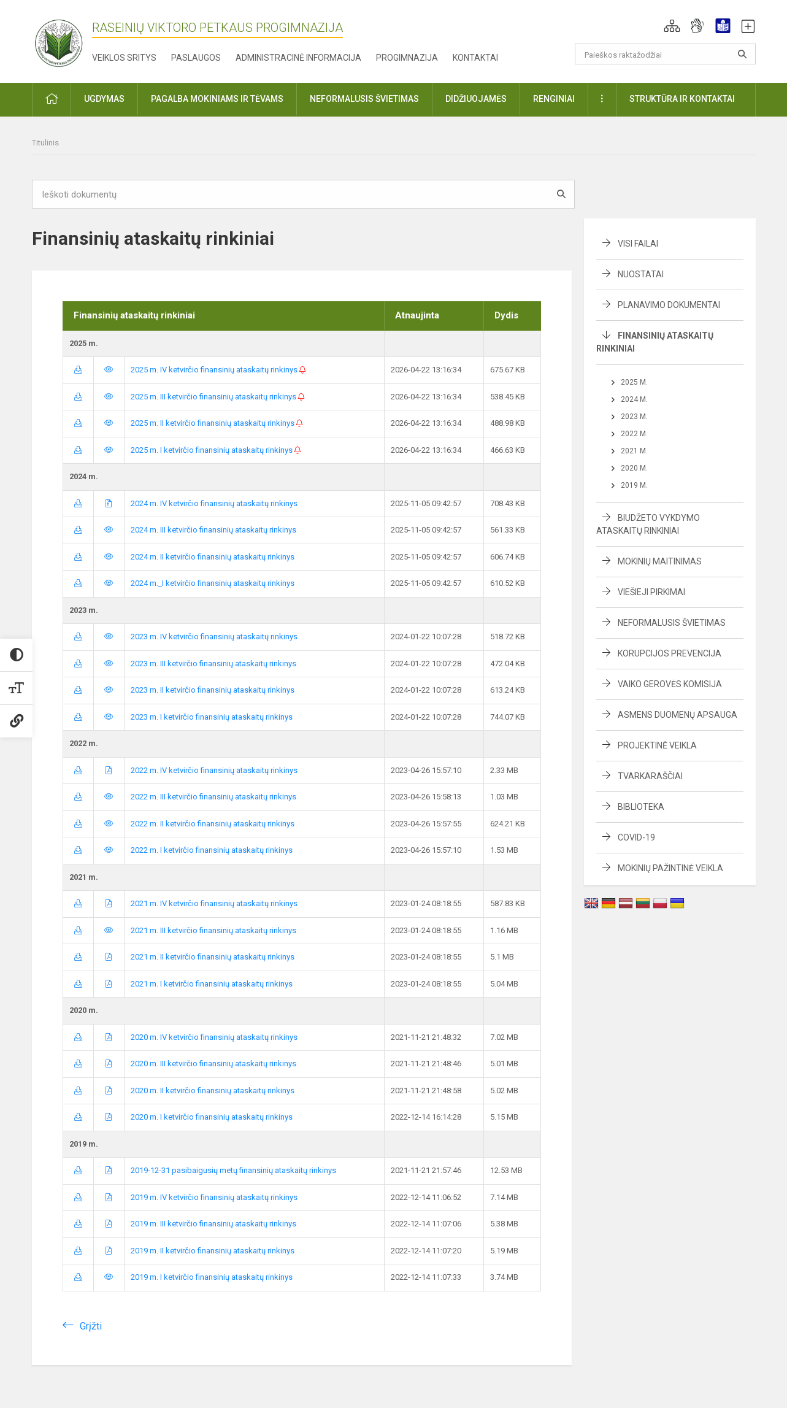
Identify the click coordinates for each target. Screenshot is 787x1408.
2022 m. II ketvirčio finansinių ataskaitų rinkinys (212, 823)
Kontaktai (475, 58)
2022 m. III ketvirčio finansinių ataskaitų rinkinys (213, 796)
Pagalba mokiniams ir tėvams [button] (217, 99)
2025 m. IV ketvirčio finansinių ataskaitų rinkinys (218, 369)
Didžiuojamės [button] (476, 99)
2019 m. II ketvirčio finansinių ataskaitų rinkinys (212, 1250)
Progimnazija (407, 58)
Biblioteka (641, 807)
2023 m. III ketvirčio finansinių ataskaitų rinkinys (213, 663)
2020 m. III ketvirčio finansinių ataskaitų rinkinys (213, 1063)
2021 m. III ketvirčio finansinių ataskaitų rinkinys (213, 930)
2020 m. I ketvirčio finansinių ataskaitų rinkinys (212, 1116)
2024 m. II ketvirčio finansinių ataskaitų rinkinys (212, 556)
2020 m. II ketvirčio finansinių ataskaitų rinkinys (212, 1090)
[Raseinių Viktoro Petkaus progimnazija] (65, 39)
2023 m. (634, 416)
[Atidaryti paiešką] (742, 54)
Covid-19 (636, 837)
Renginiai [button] (554, 99)
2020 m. (634, 468)
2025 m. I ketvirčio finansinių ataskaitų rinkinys (216, 450)
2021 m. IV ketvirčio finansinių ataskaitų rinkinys (214, 903)
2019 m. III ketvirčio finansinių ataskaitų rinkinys (213, 1223)
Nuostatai (641, 274)
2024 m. (634, 399)
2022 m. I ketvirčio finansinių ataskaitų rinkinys (212, 850)
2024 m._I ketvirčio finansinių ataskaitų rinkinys (212, 583)
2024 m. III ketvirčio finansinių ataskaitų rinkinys (213, 529)
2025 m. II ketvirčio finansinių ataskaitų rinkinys (217, 423)
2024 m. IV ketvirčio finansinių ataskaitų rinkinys (214, 503)
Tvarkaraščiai (650, 776)
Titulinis (45, 142)
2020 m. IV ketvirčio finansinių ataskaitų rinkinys (214, 1037)
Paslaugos (196, 58)
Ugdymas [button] (104, 99)
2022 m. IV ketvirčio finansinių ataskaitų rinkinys (214, 770)
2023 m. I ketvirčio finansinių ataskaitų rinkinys (212, 716)
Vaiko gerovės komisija (670, 684)
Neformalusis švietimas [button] (364, 99)
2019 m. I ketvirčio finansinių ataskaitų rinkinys (212, 1277)
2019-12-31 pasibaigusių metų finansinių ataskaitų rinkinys (233, 1170)
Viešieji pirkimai (651, 592)
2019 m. (634, 485)
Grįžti (91, 1326)
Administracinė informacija (298, 58)
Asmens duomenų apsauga (677, 715)
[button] (672, 25)
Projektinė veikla (657, 745)
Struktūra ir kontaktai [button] (682, 99)
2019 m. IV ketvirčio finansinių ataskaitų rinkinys (214, 1197)
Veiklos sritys (124, 58)
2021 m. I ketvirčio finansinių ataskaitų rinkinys (212, 983)
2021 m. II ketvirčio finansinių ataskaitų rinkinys (212, 956)
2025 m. (634, 382)
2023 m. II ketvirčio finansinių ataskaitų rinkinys (212, 689)
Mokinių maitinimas (660, 561)
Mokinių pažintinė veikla (670, 868)
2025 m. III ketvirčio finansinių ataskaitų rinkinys (218, 396)
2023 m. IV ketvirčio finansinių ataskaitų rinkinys (214, 636)
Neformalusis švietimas (672, 623)
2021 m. (634, 451)
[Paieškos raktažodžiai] (665, 54)
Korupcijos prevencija (669, 653)
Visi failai (638, 243)
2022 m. (634, 433)
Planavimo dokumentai (669, 305)
